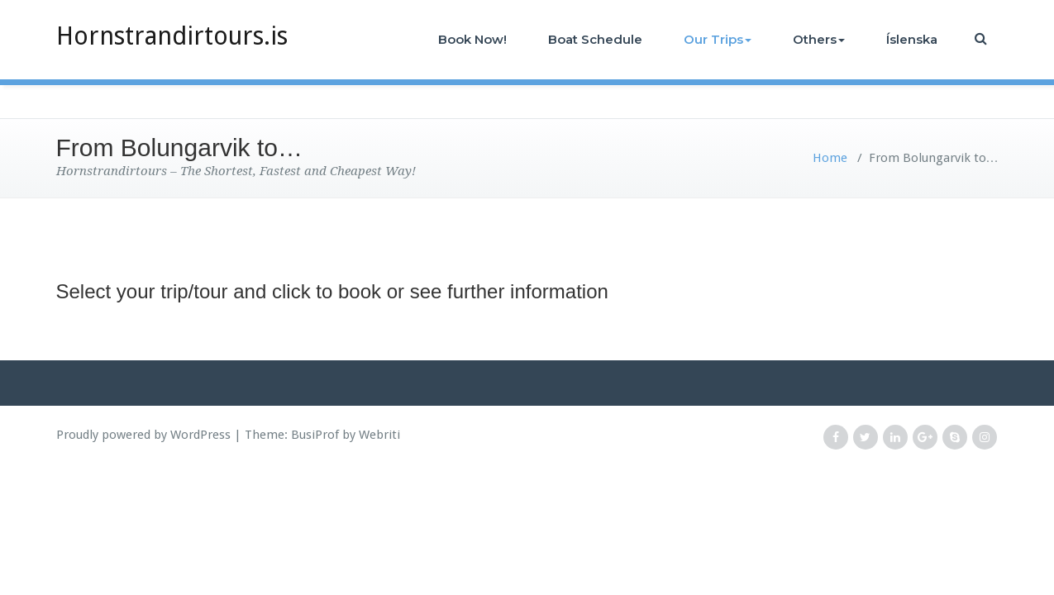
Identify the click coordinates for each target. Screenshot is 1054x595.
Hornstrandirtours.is (172, 35)
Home (830, 157)
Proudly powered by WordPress (143, 434)
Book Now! (472, 39)
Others (819, 39)
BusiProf (315, 434)
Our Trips (717, 39)
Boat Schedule (595, 39)
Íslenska (911, 39)
